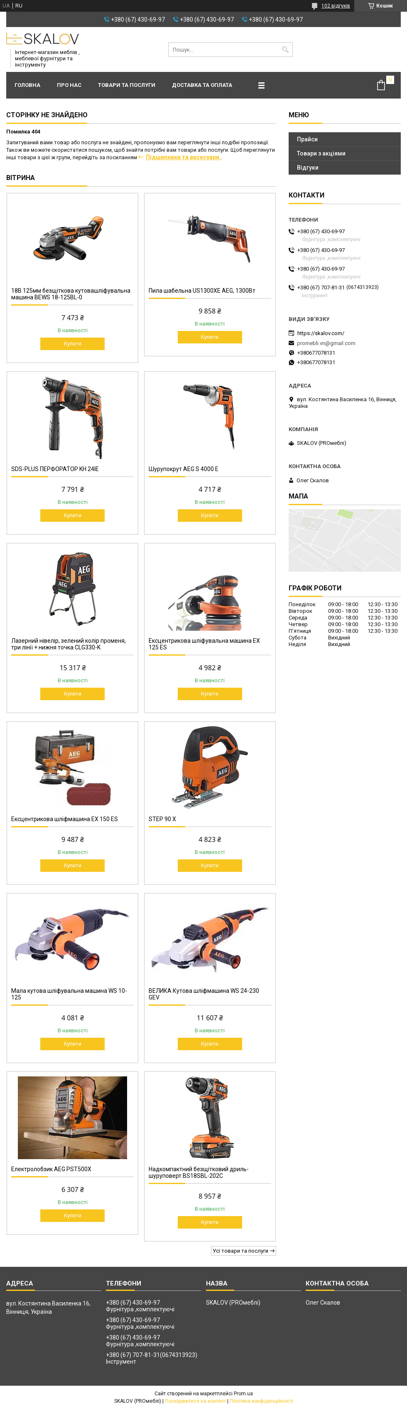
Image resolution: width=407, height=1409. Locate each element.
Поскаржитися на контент (195, 1401)
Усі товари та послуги (240, 1251)
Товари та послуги (126, 85)
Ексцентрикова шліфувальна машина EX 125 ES (204, 644)
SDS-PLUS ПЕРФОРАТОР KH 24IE (55, 469)
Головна (27, 85)
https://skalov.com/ (320, 333)
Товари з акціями (321, 153)
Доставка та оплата (202, 85)
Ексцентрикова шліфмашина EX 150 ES (64, 819)
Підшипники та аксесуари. (183, 157)
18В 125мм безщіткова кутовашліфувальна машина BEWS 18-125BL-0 (70, 294)
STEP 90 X (162, 819)
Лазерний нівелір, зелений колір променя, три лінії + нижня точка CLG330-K (68, 644)
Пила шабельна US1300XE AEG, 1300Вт (202, 290)
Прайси (307, 139)
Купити (72, 344)
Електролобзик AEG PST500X (51, 1169)
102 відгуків (335, 6)
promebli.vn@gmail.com (326, 343)
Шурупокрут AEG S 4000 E (183, 469)
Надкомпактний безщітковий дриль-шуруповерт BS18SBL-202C (199, 1172)
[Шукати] (285, 49)
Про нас (69, 85)
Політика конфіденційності (261, 1401)
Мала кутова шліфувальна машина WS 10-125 (69, 994)
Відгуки (308, 167)
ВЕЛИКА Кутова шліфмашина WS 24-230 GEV (204, 994)
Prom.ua (243, 1394)
